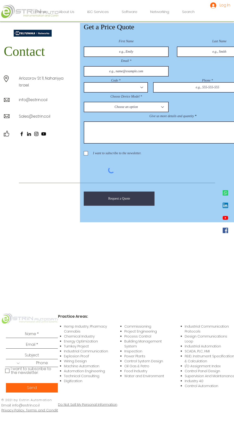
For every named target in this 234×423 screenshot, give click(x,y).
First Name (126, 41)
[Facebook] (225, 230)
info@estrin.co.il (33, 100)
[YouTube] (225, 218)
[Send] (32, 388)
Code (114, 80)
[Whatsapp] (225, 193)
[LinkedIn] (225, 205)
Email (125, 61)
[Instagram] (36, 134)
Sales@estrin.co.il (34, 116)
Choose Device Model (125, 96)
